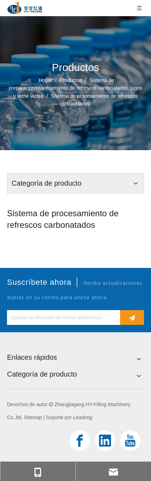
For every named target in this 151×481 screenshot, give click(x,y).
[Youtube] (130, 440)
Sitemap (33, 417)
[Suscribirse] (132, 317)
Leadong (82, 417)
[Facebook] (80, 440)
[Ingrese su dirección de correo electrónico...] (62, 317)
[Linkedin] (105, 440)
